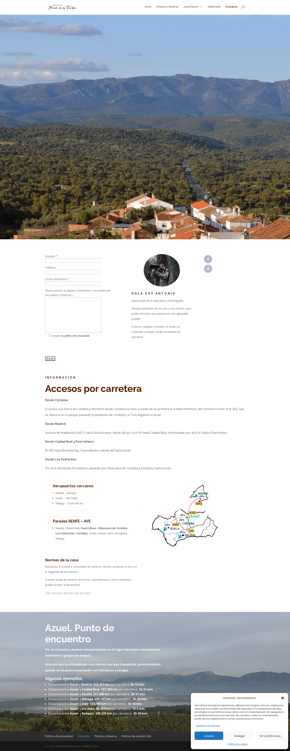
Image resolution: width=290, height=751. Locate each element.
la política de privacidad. (75, 335)
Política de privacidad (59, 736)
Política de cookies (237, 744)
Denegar (239, 736)
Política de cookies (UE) (136, 736)
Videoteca (214, 7)
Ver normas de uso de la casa (67, 593)
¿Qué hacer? (191, 7)
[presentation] (73, 348)
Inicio (148, 7)
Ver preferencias (270, 736)
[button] (282, 698)
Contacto (231, 7)
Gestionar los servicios (208, 725)
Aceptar (209, 736)
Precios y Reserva (167, 7)
